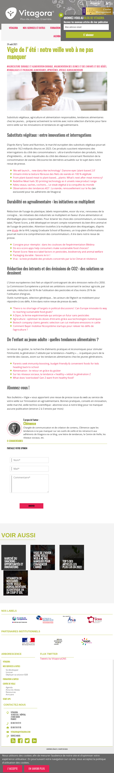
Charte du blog (63, 749)
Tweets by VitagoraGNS (53, 658)
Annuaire (10, 694)
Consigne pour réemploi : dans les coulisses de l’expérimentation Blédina (53, 244)
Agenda (57, 36)
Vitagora (13, 27)
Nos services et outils (34, 27)
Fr (107, 3)
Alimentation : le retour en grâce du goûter (37, 370)
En (111, 3)
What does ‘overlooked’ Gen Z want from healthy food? (43, 377)
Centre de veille (9, 683)
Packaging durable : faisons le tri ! (31, 255)
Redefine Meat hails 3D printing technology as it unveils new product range (55, 181)
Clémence (29, 423)
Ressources (11, 692)
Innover (9, 672)
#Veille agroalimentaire (71, 70)
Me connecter (94, 3)
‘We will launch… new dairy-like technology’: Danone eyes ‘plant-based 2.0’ (54, 170)
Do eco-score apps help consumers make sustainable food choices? (51, 248)
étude (15, 230)
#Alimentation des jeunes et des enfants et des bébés (80, 66)
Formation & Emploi (60, 27)
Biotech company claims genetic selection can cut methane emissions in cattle (56, 322)
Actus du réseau (13, 689)
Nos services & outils (11, 666)
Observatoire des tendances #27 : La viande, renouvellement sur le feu (52, 188)
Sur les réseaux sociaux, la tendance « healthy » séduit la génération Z (52, 374)
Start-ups (7, 699)
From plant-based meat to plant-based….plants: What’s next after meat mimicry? (58, 177)
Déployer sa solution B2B (17, 674)
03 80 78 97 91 (16, 723)
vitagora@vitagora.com (20, 732)
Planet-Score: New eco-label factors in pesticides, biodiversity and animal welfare (58, 251)
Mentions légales (51, 749)
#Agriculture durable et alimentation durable (30, 66)
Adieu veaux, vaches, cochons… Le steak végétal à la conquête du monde (53, 184)
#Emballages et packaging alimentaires (26, 70)
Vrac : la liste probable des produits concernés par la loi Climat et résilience (55, 258)
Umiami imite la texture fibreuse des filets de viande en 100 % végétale (52, 174)
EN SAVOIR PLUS (37, 768)
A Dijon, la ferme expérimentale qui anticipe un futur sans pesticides (51, 315)
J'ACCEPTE (12, 768)
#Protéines (52, 70)
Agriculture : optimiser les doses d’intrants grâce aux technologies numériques (57, 319)
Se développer (12, 670)
